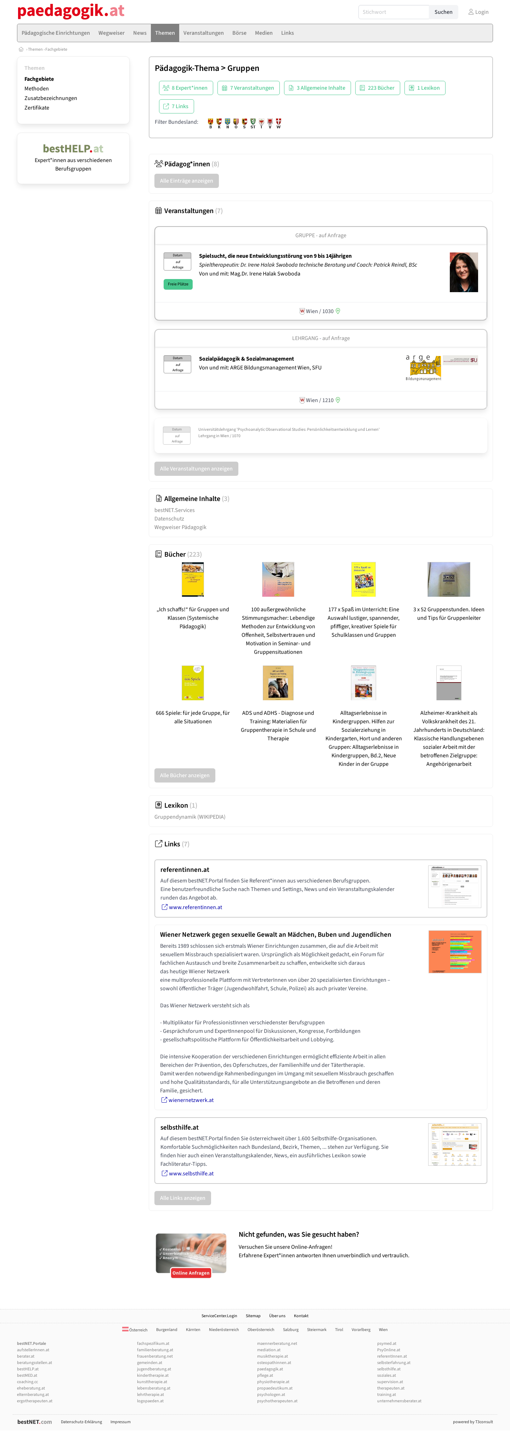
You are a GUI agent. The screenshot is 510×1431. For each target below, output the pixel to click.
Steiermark (317, 1330)
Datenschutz (169, 519)
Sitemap (253, 1316)
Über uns (277, 1316)
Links (171, 844)
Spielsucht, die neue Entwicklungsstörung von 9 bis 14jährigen (275, 256)
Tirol (339, 1330)
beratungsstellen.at (34, 1363)
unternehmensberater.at (399, 1401)
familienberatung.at (155, 1350)
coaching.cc (27, 1382)
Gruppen (243, 68)
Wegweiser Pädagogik (180, 527)
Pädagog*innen (186, 164)
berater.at (25, 1356)
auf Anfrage (336, 338)
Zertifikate (36, 108)
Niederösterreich (224, 1330)
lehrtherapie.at (150, 1395)
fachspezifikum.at (153, 1344)
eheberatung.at (31, 1388)
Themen (35, 49)
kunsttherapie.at (152, 1382)
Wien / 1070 (230, 436)
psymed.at (386, 1344)
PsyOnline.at (388, 1350)
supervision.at (390, 1382)
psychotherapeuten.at (277, 1401)
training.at (386, 1395)
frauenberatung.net (155, 1356)
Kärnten (193, 1330)
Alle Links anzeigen (182, 1198)
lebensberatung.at (153, 1388)
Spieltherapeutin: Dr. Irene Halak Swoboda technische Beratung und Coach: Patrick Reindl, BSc (308, 265)
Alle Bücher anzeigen (185, 775)
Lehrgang (305, 338)
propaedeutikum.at (275, 1388)
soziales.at (386, 1375)
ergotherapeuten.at (34, 1401)
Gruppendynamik (190, 817)
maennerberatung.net (277, 1344)
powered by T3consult (473, 1422)
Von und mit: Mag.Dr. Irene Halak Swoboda (249, 274)
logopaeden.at (150, 1401)
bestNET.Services (174, 510)
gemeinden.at (149, 1363)
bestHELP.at (28, 1369)
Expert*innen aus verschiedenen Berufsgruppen (73, 160)
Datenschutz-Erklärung (81, 1422)
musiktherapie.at (272, 1356)
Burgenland (166, 1330)
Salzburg (291, 1330)
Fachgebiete (56, 49)
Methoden (36, 89)
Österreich (135, 1330)
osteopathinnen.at (274, 1363)
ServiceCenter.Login (219, 1316)
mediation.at (268, 1350)
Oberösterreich (261, 1330)
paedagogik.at (270, 1369)
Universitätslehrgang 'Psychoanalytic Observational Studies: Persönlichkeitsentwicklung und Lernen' (289, 430)
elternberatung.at (33, 1395)
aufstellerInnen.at (33, 1350)
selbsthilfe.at (389, 1369)
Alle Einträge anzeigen (186, 181)
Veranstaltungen (188, 211)
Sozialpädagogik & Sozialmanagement (246, 359)
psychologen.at (271, 1395)
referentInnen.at (392, 1356)
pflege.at (265, 1375)
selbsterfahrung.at (393, 1363)
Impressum (120, 1422)
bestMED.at (27, 1375)
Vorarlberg (361, 1330)
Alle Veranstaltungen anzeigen (196, 469)
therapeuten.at (390, 1388)
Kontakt (301, 1316)
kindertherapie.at (153, 1375)
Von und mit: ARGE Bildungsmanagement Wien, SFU (260, 368)
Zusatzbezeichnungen (50, 98)
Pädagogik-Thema (187, 68)
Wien (383, 1330)
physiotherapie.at (273, 1382)
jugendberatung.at (154, 1369)
